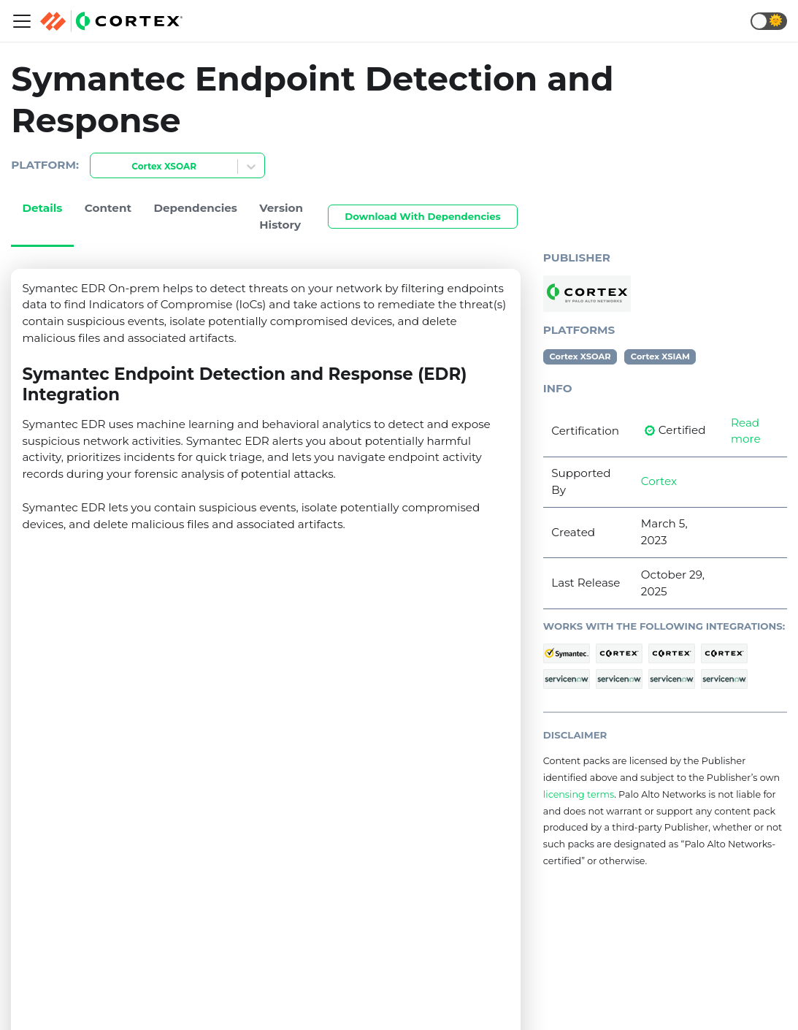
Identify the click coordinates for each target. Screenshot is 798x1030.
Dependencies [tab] (195, 208)
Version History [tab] (281, 216)
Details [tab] (42, 208)
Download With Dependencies (422, 216)
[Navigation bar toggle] (22, 21)
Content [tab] (108, 208)
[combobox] (99, 167)
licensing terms (578, 794)
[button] (769, 21)
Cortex (659, 481)
